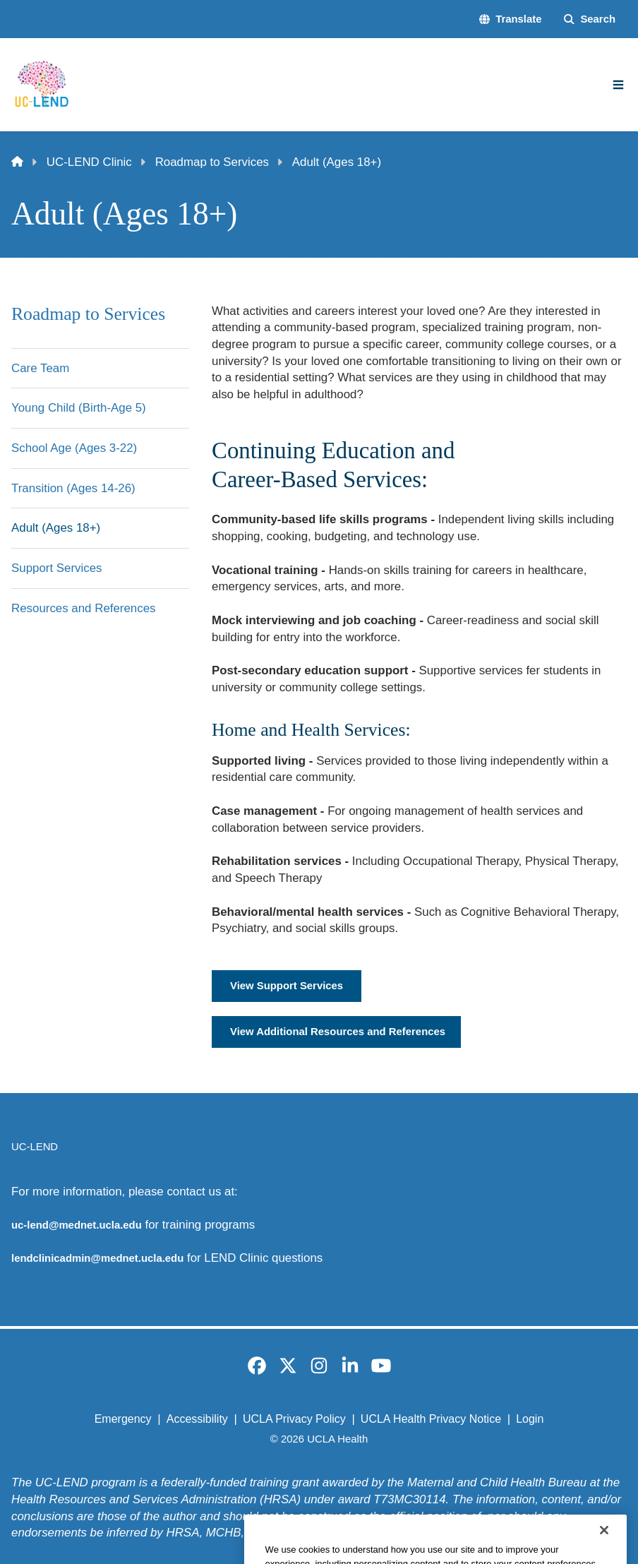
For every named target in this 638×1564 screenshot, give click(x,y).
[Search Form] (590, 19)
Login (529, 1419)
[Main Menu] (618, 84)
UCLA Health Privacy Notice (431, 1419)
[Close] (604, 1548)
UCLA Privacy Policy (294, 1419)
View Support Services (286, 985)
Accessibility (197, 1419)
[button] (510, 19)
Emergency (123, 1419)
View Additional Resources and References (337, 1031)
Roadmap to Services (212, 162)
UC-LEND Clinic (89, 162)
